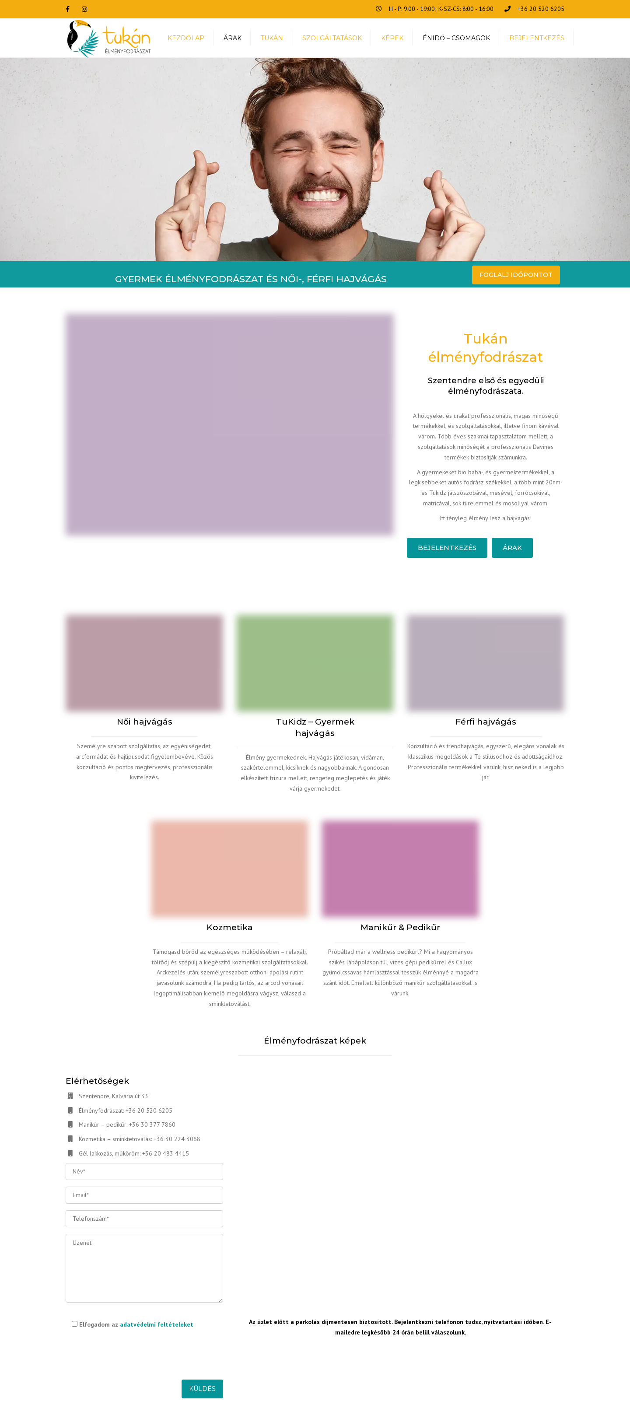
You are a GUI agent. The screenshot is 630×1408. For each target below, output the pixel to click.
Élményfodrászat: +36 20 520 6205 (125, 1110)
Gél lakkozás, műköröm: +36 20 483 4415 (134, 1153)
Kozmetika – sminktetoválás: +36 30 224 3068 (139, 1139)
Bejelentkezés (447, 547)
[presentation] (132, 1352)
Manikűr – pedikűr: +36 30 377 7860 (127, 1124)
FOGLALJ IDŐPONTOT (516, 275)
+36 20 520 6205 (541, 9)
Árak (512, 547)
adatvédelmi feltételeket (156, 1324)
